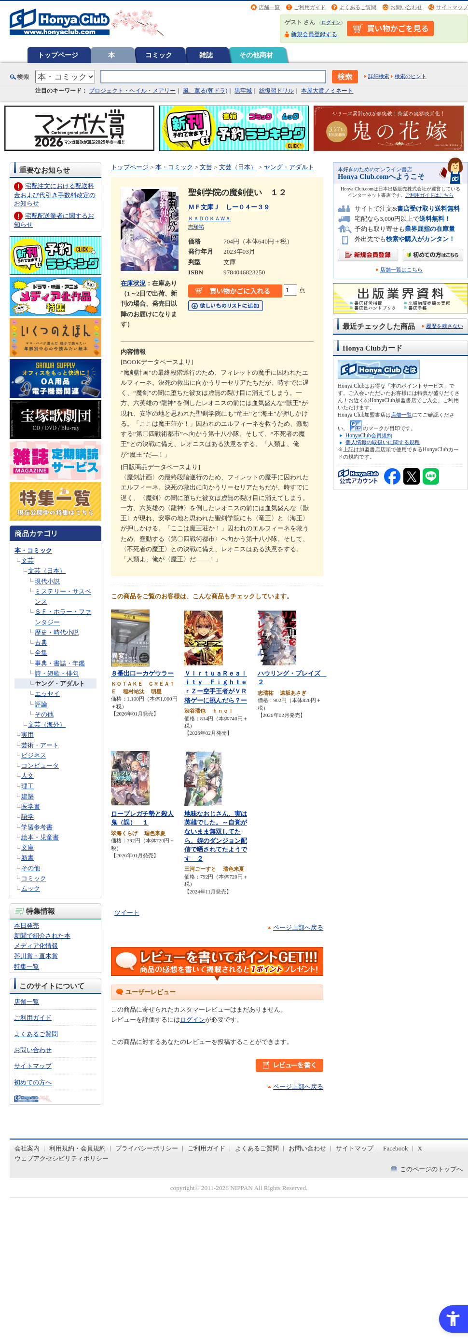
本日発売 (26, 925)
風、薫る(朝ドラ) (205, 90)
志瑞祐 (196, 227)
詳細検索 (378, 76)
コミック (158, 55)
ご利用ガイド (310, 7)
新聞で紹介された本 (42, 935)
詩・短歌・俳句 (57, 673)
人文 (27, 775)
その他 (44, 714)
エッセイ (47, 693)
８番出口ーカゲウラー (142, 673)
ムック (30, 888)
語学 (27, 816)
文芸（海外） (47, 724)
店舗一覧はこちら (401, 269)
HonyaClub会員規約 (368, 435)
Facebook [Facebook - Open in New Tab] (395, 1148)
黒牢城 (243, 90)
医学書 (30, 806)
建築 (27, 796)
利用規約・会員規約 (77, 1148)
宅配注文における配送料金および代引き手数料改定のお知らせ (55, 194)
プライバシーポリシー (146, 1148)
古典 (41, 642)
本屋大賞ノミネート (327, 90)
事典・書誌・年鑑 (60, 663)
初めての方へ (33, 1082)
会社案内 (27, 1148)
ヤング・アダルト (60, 683)
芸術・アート (40, 745)
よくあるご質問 (357, 7)
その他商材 (256, 55)
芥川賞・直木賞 (36, 956)
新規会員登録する (314, 34)
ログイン (331, 22)
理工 (27, 786)
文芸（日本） (47, 570)
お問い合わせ (406, 7)
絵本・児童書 (40, 837)
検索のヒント (411, 76)
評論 (41, 704)
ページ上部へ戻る (298, 927)
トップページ (58, 55)
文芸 (27, 560)
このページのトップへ (431, 1169)
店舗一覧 (269, 7)
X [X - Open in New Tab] (420, 1148)
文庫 (27, 847)
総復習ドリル (276, 90)
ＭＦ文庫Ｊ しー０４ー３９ (229, 207)
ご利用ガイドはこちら (429, 195)
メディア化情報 (36, 945)
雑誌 (206, 55)
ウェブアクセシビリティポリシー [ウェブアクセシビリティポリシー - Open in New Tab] (61, 1158)
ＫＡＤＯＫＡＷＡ (209, 218)
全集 (41, 652)
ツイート (126, 912)
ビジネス (33, 755)
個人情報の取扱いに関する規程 (382, 442)
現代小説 (47, 581)
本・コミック (33, 550)
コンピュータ (40, 765)
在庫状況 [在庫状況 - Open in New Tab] (133, 283)
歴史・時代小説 (57, 632)
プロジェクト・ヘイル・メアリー (132, 90)
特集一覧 (26, 966)
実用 (27, 734)
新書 (27, 857)
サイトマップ (452, 7)
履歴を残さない (444, 326)
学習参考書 (37, 827)
